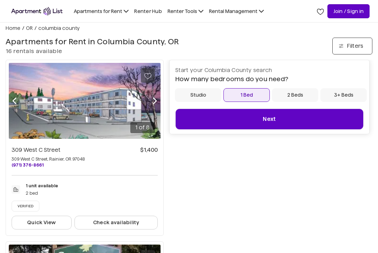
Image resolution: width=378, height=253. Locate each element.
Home (13, 28)
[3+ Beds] (343, 95)
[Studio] (198, 95)
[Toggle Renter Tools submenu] (185, 11)
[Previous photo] (14, 101)
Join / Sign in (348, 11)
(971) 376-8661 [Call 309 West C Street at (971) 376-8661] (28, 165)
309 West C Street (36, 150)
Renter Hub (148, 11)
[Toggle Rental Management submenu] (236, 11)
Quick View (41, 222)
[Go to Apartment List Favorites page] (320, 11)
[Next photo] (155, 101)
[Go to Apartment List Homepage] (36, 11)
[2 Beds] (295, 95)
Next (269, 119)
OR (29, 28)
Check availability (116, 222)
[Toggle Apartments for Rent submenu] (101, 11)
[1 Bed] (246, 95)
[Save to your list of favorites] (148, 76)
